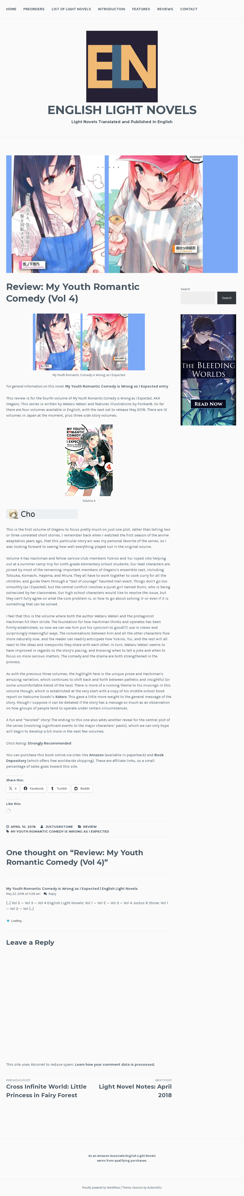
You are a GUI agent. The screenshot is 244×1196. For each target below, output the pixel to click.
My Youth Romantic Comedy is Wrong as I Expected (60, 831)
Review (90, 827)
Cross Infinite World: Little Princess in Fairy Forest (47, 1088)
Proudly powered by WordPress (101, 1187)
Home (11, 9)
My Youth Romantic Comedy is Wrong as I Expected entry (116, 386)
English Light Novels (122, 110)
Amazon (96, 755)
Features (141, 9)
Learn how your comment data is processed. (115, 1064)
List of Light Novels (71, 9)
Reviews (165, 9)
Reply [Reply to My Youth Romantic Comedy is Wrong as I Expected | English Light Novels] (52, 894)
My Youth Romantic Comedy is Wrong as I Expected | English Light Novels (72, 888)
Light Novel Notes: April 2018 (130, 1088)
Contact (189, 9)
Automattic (154, 1187)
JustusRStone (59, 827)
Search (185, 289)
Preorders (34, 9)
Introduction (111, 9)
